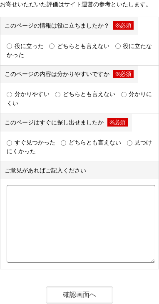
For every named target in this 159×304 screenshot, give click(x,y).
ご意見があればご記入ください (45, 170)
